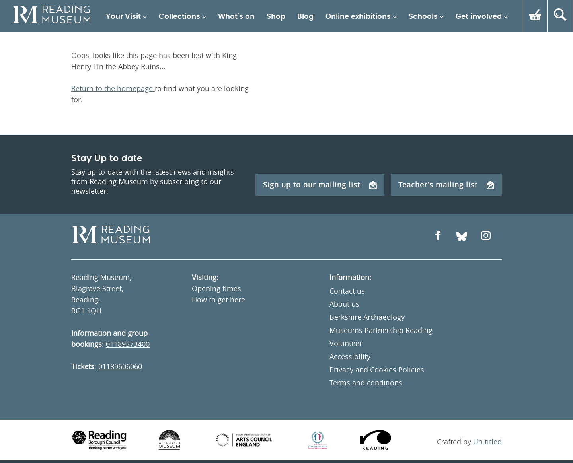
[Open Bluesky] (462, 236)
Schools (423, 16)
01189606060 (120, 366)
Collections (179, 16)
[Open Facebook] (438, 236)
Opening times (216, 288)
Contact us (347, 291)
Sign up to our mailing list (320, 184)
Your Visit (123, 16)
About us (344, 304)
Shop (276, 16)
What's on (236, 16)
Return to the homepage (113, 88)
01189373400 (128, 344)
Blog (305, 16)
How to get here (218, 299)
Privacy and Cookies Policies (376, 369)
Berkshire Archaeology (367, 317)
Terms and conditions (365, 382)
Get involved (479, 16)
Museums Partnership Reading (381, 330)
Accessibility (349, 356)
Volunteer (345, 343)
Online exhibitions (358, 16)
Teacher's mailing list (446, 184)
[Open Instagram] (486, 236)
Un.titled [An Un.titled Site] (487, 441)
